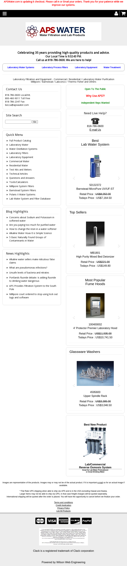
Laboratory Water (18, 144)
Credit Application (63, 505)
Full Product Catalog (20, 140)
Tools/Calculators (18, 182)
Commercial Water (19, 161)
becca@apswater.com (17, 104)
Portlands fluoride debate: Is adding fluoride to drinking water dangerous (32, 279)
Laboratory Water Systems (20, 67)
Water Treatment (112, 67)
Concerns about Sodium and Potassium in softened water (31, 219)
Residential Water (18, 165)
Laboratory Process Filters (55, 67)
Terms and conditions (63, 502)
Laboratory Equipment (86, 67)
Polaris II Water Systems (22, 194)
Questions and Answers (22, 177)
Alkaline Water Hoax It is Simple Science (30, 233)
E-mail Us (95, 129)
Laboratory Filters (18, 153)
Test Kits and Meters (20, 169)
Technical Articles (18, 173)
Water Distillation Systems (23, 148)
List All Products (63, 511)
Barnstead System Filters (22, 190)
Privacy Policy (63, 508)
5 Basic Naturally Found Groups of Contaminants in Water (27, 239)
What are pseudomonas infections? (28, 267)
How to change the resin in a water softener (33, 229)
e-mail (100, 482)
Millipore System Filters (21, 186)
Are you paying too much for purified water (32, 224)
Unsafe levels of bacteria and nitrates (29, 272)
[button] (73, 176)
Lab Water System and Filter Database (30, 198)
